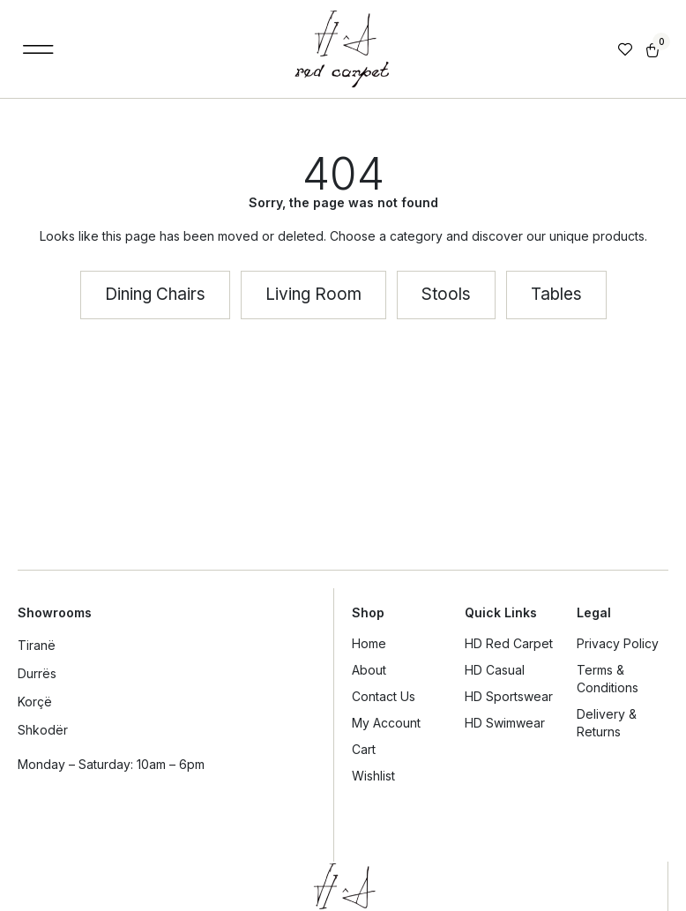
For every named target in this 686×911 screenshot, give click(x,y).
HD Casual (495, 669)
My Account (386, 722)
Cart (364, 749)
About (369, 669)
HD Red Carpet (509, 643)
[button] (38, 49)
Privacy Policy (618, 643)
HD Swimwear (505, 722)
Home (369, 643)
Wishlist (373, 775)
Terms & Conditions (607, 678)
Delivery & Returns (607, 722)
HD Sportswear (509, 696)
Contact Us (383, 696)
